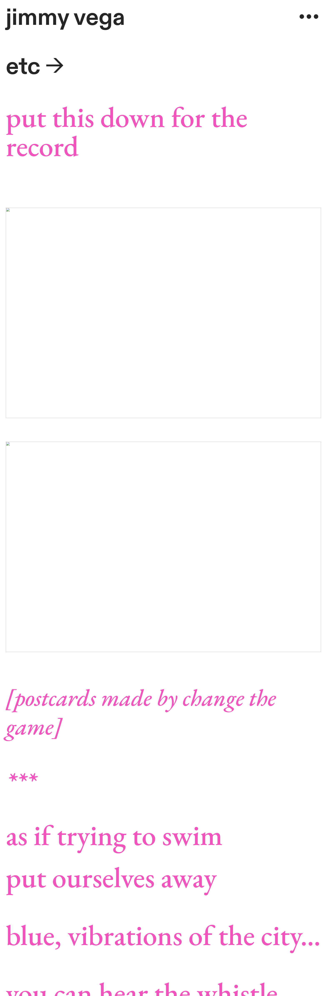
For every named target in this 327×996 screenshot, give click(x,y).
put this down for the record (127, 131)
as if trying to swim (114, 834)
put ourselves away (111, 877)
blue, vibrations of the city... (163, 935)
